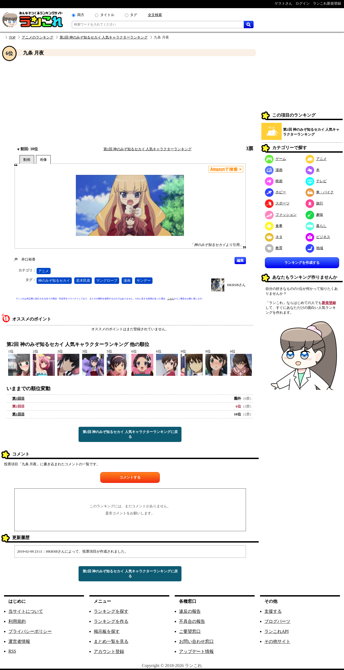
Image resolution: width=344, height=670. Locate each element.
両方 (80, 15)
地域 (314, 248)
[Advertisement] (130, 101)
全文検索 (155, 15)
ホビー (275, 192)
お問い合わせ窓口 (196, 641)
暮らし (316, 226)
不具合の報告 (192, 621)
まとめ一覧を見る (111, 641)
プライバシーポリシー (30, 631)
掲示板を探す (107, 631)
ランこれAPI (276, 631)
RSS (12, 651)
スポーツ (277, 203)
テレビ (316, 181)
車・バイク (320, 192)
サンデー (144, 280)
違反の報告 (190, 611)
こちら (170, 298)
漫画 (127, 280)
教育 (274, 248)
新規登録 (329, 303)
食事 (274, 226)
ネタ (274, 237)
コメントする (130, 477)
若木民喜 (83, 280)
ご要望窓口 (190, 631)
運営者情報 (19, 641)
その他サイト (277, 641)
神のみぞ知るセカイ (54, 280)
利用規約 (17, 621)
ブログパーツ (277, 621)
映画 (274, 181)
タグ (133, 15)
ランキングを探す (111, 611)
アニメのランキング (37, 37)
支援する (273, 611)
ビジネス (318, 237)
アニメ (43, 271)
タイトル (107, 15)
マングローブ (106, 280)
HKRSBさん (236, 285)
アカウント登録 (109, 651)
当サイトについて (25, 611)
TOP (12, 37)
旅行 (314, 203)
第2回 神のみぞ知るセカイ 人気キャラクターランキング (104, 37)
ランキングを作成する (302, 263)
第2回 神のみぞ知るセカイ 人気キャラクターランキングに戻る (130, 434)
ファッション (281, 215)
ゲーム (275, 159)
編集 (240, 260)
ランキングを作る (111, 621)
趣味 (314, 215)
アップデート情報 (196, 651)
